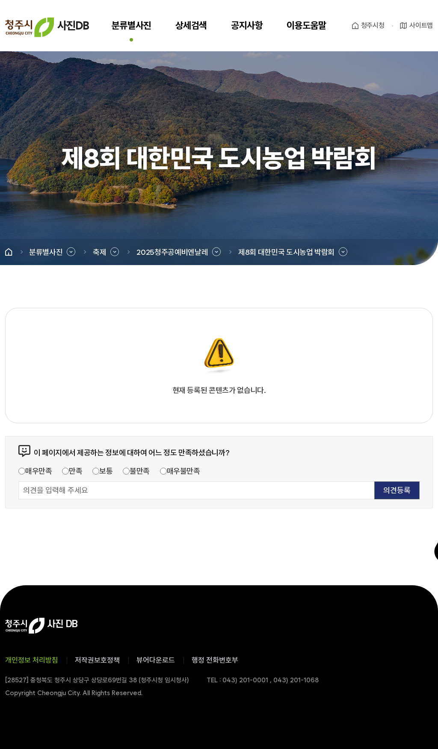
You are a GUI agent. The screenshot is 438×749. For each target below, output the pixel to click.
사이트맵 (421, 25)
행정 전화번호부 (215, 660)
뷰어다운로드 (155, 660)
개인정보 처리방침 (31, 660)
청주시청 (373, 25)
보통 (105, 470)
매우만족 (38, 470)
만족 (75, 470)
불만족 (140, 470)
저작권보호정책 (97, 660)
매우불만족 (183, 470)
